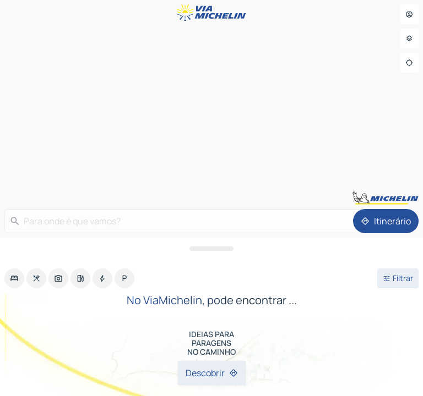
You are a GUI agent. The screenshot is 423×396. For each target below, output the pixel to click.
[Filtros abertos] (398, 278)
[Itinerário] (386, 221)
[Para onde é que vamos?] (192, 221)
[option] (14, 278)
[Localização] (409, 63)
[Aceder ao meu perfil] (409, 14)
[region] (211, 198)
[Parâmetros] (409, 38)
